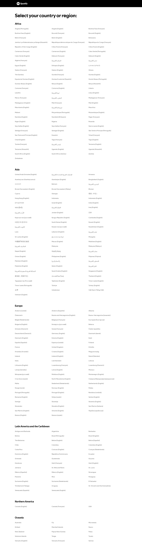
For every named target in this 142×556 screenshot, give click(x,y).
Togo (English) (93, 140)
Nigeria (54, 121)
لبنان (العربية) (93, 232)
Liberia (91, 88)
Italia (16, 361)
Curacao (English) (58, 449)
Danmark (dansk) (95, 333)
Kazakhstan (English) (96, 227)
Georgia (55, 193)
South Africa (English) (22, 154)
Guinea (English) (94, 74)
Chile (17, 445)
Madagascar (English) (22, 103)
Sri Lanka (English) (21, 237)
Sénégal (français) (21, 130)
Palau (90, 532)
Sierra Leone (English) (96, 126)
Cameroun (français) (22, 51)
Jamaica (18, 468)
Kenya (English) (57, 84)
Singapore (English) (95, 271)
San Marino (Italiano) (96, 406)
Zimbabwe (19, 158)
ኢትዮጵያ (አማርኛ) (94, 65)
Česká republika (94, 329)
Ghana (91, 70)
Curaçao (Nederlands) (96, 449)
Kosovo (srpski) (57, 415)
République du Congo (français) (100, 42)
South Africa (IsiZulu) (59, 154)
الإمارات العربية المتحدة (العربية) (62, 175)
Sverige (17, 401)
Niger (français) (94, 117)
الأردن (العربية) (19, 213)
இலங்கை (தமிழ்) (58, 237)
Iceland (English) (57, 356)
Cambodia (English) (95, 217)
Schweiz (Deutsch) (21, 329)
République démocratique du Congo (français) (68, 42)
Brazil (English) (94, 436)
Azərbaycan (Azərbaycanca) (25, 179)
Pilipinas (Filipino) (95, 256)
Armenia (92, 174)
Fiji (53, 522)
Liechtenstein (56, 361)
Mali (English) (93, 103)
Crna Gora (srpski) (21, 379)
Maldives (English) (95, 241)
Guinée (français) (58, 74)
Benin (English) (57, 38)
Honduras (18, 463)
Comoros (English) (58, 88)
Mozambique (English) (96, 112)
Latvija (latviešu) (21, 370)
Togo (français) (57, 140)
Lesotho (18, 93)
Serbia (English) (94, 397)
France (17, 347)
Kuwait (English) (94, 222)
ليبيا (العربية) (55, 93)
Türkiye (54, 285)
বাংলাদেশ (18, 184)
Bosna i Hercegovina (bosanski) (100, 315)
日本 (90, 212)
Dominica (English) (21, 454)
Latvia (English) (57, 370)
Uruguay (55, 486)
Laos (16, 232)
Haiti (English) (93, 463)
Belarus (91, 324)
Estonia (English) (57, 338)
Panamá (18, 477)
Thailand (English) (95, 276)
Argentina (55, 431)
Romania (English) (21, 397)
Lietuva (91, 361)
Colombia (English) (95, 445)
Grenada (18, 458)
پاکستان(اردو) (56, 261)
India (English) (94, 203)
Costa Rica (18, 449)
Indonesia (55, 198)
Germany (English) (58, 333)
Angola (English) (57, 29)
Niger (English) (20, 121)
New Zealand (19, 532)
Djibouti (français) (58, 56)
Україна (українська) (96, 411)
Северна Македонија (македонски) (101, 379)
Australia (18, 522)
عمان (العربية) (93, 251)
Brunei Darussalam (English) (25, 189)
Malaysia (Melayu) (95, 246)
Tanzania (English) (95, 144)
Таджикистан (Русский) (23, 281)
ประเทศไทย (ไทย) (58, 276)
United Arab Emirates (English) (26, 174)
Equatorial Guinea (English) (24, 79)
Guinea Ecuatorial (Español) (61, 79)
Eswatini (55, 135)
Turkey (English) (94, 285)
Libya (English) (94, 93)
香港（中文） (93, 193)
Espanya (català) (57, 342)
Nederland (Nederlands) (60, 383)
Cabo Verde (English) (22, 56)
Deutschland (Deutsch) (23, 333)
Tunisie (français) (21, 144)
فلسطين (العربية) (94, 261)
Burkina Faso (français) (97, 29)
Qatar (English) (57, 266)
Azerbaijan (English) (59, 179)
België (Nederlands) (22, 320)
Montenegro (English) (96, 374)
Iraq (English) (93, 207)
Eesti (90, 338)
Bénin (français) (20, 38)
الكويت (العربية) (20, 227)
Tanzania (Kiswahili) (22, 149)
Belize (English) (57, 440)
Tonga (54, 536)
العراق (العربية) (56, 207)
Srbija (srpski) (56, 397)
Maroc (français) (20, 98)
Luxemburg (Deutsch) (96, 365)
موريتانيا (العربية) (57, 107)
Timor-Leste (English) (96, 281)
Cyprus (17, 193)
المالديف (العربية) (20, 246)
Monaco (91, 370)
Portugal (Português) (22, 392)
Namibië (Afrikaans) (59, 117)
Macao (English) (57, 241)
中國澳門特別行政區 (22, 241)
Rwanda (91, 121)
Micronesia (92, 522)
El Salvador (92, 481)
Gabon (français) (21, 70)
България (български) (97, 320)
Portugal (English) (58, 392)
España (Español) (21, 342)
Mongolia (92, 237)
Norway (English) (58, 388)
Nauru (91, 527)
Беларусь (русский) (59, 324)
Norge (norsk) (20, 388)
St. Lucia (92, 468)
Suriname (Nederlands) (60, 481)
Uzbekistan (56, 290)
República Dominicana (60, 454)
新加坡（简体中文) (21, 276)
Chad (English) (20, 140)
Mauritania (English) (22, 107)
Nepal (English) (20, 251)
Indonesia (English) (95, 198)
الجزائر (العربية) (56, 61)
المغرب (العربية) (57, 98)
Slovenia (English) (95, 401)
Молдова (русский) (22, 374)
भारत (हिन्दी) (19, 208)
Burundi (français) (58, 33)
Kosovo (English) (20, 415)
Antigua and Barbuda (22, 431)
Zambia (91, 154)
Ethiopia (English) (58, 65)
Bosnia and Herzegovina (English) (63, 315)
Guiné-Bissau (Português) (98, 79)
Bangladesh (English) (96, 179)
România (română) (95, 392)
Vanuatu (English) (21, 541)
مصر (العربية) (93, 61)
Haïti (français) (57, 463)
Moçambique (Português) (61, 112)
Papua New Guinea (58, 532)
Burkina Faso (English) (22, 33)
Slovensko (18, 406)
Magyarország (94, 351)
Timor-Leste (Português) (23, 285)
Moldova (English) (58, 374)
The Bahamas (19, 440)
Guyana (91, 458)
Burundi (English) (95, 33)
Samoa (91, 541)
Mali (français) (57, 103)
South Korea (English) (59, 222)
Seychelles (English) (22, 126)
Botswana (92, 38)
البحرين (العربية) (94, 184)
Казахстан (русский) (59, 227)
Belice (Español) (94, 440)
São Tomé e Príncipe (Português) (100, 130)
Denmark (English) (21, 338)
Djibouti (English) (95, 56)
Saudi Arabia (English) (59, 271)
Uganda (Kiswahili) (95, 149)
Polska (91, 388)
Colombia (55, 445)
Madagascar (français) (97, 98)
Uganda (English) (58, 149)
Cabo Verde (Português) (97, 51)
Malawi (17, 112)
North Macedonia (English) (61, 379)
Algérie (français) (21, 60)
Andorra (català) (20, 311)
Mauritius (92, 107)
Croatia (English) (57, 351)
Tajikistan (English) (58, 281)
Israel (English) (57, 203)
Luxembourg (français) (60, 365)
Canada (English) (21, 506)
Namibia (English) (21, 117)
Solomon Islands (20, 536)
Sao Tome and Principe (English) (26, 135)
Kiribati (17, 527)
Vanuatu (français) (58, 541)
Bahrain (54, 184)
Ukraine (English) (58, 411)
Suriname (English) (21, 481)
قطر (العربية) (93, 266)
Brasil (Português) (58, 436)
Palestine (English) (21, 266)
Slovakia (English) (58, 406)
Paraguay (92, 477)
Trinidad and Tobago (22, 486)
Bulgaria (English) (21, 324)
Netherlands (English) (96, 383)
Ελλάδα (91, 347)
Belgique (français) (58, 320)
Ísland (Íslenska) (94, 356)
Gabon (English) (57, 70)
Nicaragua (92, 472)
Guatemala (56, 458)
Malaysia (55, 246)
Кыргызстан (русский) (23, 217)
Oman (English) (20, 256)
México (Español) (21, 472)
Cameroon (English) (59, 51)
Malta (17, 383)
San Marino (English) (22, 411)
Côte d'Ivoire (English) (96, 47)
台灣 (16, 290)
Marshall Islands (57, 527)
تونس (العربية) (56, 144)
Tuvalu (91, 536)
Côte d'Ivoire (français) (60, 47)
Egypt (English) (20, 65)
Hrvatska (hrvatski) (21, 351)
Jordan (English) (57, 212)
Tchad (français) (94, 135)
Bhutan (91, 189)
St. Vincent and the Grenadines (100, 486)
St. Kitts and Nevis (58, 468)
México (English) (57, 472)
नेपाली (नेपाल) (56, 251)
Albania (91, 311)
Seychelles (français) (59, 126)
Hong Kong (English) (22, 198)
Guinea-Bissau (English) (23, 84)
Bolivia (17, 436)
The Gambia (19, 74)
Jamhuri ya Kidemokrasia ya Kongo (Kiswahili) (31, 42)
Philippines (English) (59, 256)
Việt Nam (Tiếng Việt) (96, 290)
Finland (91, 342)
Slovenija (55, 401)
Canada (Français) (58, 506)
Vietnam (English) (21, 295)
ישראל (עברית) (19, 203)
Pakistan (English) (21, 261)
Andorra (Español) (58, 311)
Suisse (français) (57, 329)
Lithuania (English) (21, 365)
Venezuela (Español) (22, 490)
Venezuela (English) (59, 490)
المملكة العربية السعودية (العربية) (25, 271)
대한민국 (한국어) (21, 222)
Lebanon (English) (58, 232)
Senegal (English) (58, 130)
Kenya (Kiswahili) (95, 84)
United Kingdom (57, 347)
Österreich (18, 315)
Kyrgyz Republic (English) (61, 217)
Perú (53, 477)
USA (90, 506)
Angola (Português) (21, 29)
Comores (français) (21, 88)
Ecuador (91, 454)
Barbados (92, 431)
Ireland (17, 356)
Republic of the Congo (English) (26, 47)
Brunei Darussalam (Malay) (61, 189)
